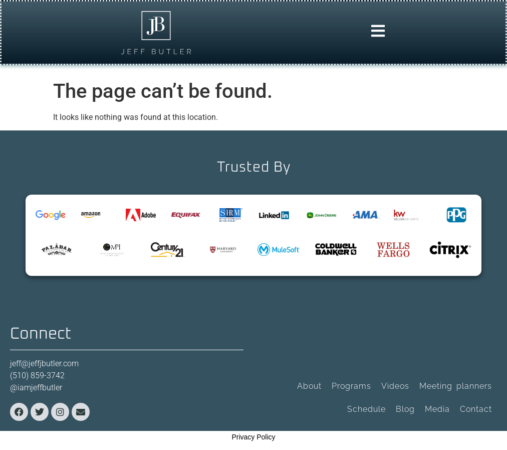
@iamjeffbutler (36, 387)
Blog (405, 409)
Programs (351, 386)
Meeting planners (455, 386)
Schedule (366, 409)
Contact (476, 409)
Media (437, 409)
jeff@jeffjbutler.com (44, 363)
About (309, 386)
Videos (395, 386)
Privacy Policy (253, 437)
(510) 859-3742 (37, 375)
